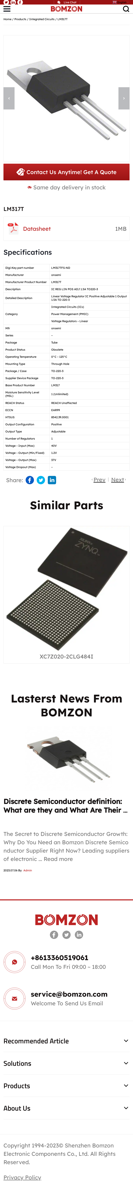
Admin (27, 870)
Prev (99, 479)
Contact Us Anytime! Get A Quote (66, 171)
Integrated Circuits (42, 19)
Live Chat (70, 2)
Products (20, 19)
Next (117, 479)
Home (7, 19)
